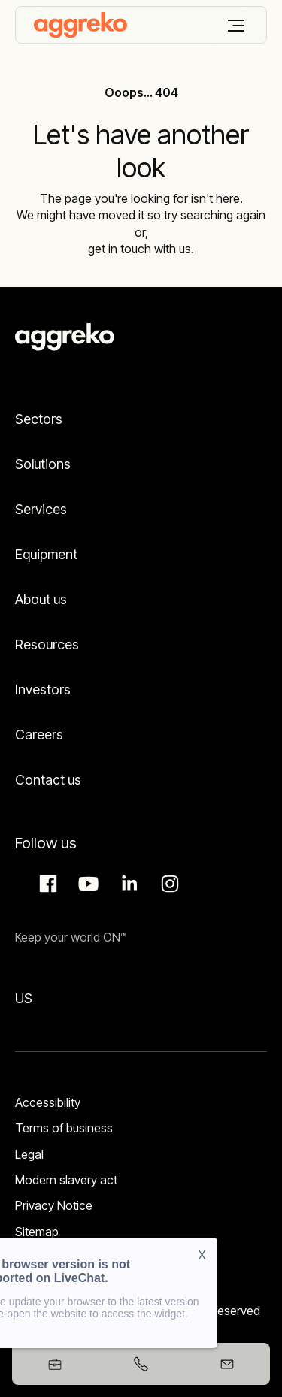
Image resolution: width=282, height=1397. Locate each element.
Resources (47, 644)
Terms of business (64, 1127)
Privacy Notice (53, 1205)
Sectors (38, 419)
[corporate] (80, 25)
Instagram (167, 884)
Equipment (46, 554)
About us (41, 599)
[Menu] (236, 26)
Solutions (43, 464)
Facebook (46, 884)
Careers (39, 734)
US (23, 998)
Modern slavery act (66, 1179)
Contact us (48, 780)
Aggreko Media (86, 884)
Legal (29, 1154)
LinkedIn (127, 884)
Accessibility (47, 1102)
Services (41, 509)
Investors (43, 689)
